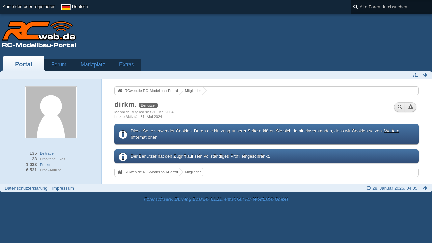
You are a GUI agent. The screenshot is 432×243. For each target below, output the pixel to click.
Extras (126, 65)
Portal (23, 64)
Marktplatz (93, 65)
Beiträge (47, 153)
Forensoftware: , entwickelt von (216, 199)
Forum (58, 65)
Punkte (45, 165)
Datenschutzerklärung (26, 188)
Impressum (63, 188)
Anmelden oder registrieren (29, 6)
